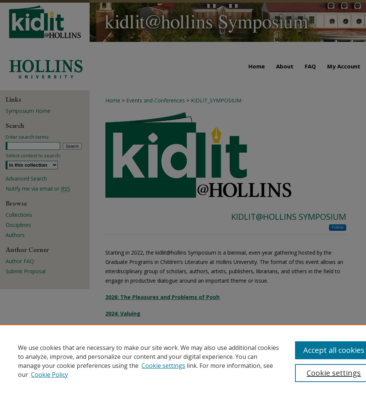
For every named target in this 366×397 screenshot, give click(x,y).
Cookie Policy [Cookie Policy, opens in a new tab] (49, 374)
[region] (183, 360)
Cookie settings (163, 365)
